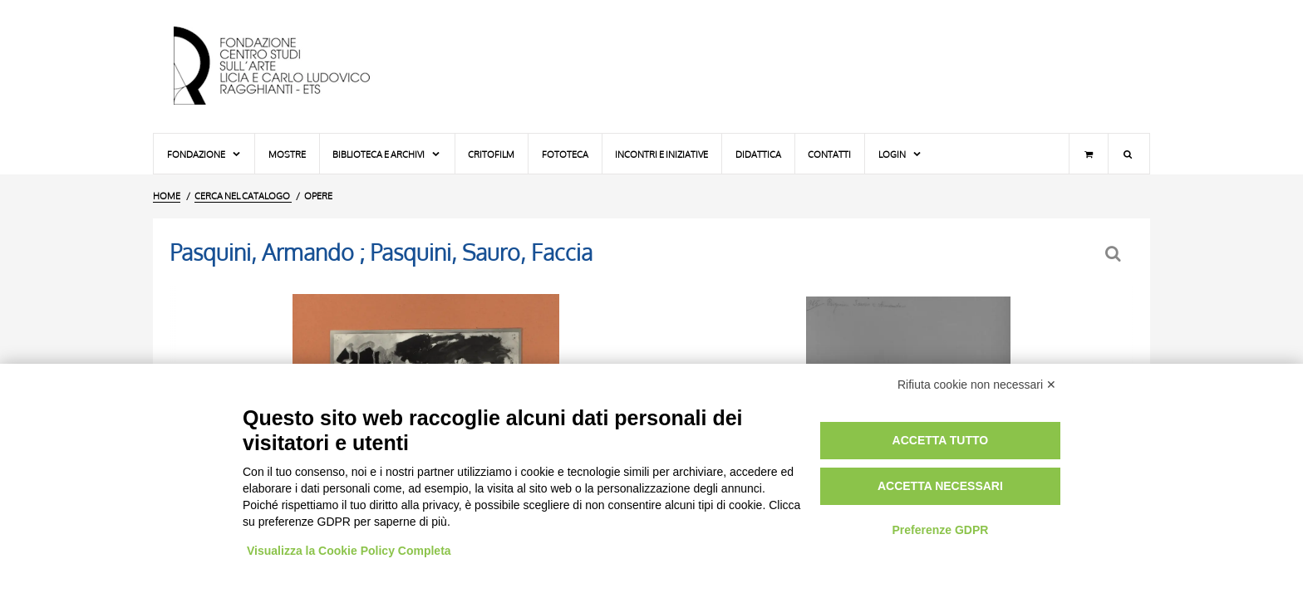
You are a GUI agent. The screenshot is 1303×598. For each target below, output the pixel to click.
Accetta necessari (940, 486)
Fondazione (204, 154)
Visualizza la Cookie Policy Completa (349, 550)
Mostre (287, 154)
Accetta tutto (940, 440)
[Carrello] (1088, 154)
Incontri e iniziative (661, 154)
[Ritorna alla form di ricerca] (1114, 253)
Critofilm (491, 154)
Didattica (758, 154)
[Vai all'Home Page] (286, 66)
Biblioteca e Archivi (386, 154)
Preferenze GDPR (940, 530)
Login (900, 154)
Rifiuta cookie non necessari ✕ (976, 384)
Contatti (829, 154)
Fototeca (565, 154)
